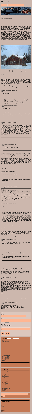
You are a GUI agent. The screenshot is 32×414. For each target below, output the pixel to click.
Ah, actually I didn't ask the (5, 380)
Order (18, 338)
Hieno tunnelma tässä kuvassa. (6, 389)
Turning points (4, 349)
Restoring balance (4, 351)
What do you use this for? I (5, 385)
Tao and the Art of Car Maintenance (6, 346)
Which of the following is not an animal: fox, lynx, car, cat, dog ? (11, 327)
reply (2, 91)
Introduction (3, 365)
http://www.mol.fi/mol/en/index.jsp (7, 216)
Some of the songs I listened (5, 373)
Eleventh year (3, 361)
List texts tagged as (10, 338)
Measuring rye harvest (5, 352)
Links (2, 366)
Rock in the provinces (5, 347)
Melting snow (3, 341)
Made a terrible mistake (5, 382)
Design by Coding (4, 343)
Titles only (2, 406)
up (1, 73)
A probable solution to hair (5, 375)
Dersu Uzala (3, 345)
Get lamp (3, 350)
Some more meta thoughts (5, 360)
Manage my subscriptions (4, 403)
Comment (2, 318)
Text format (3, 323)
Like (1, 72)
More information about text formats (14, 323)
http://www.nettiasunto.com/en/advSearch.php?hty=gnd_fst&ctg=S (17, 213)
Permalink (2, 90)
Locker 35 (3, 344)
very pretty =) (3, 387)
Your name (2, 314)
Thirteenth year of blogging (5, 342)
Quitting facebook (4, 348)
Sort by (14, 338)
